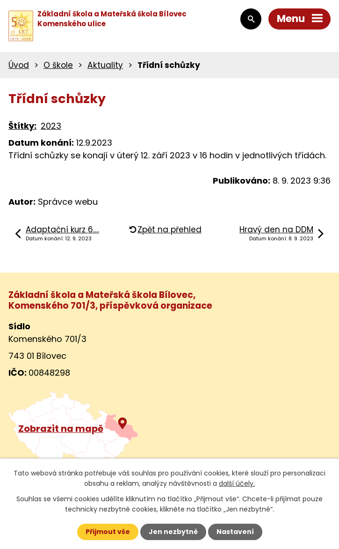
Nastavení (235, 531)
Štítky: (22, 126)
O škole (58, 65)
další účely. (237, 483)
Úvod (18, 65)
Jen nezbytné (173, 531)
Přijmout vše (108, 531)
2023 (51, 126)
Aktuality (105, 65)
